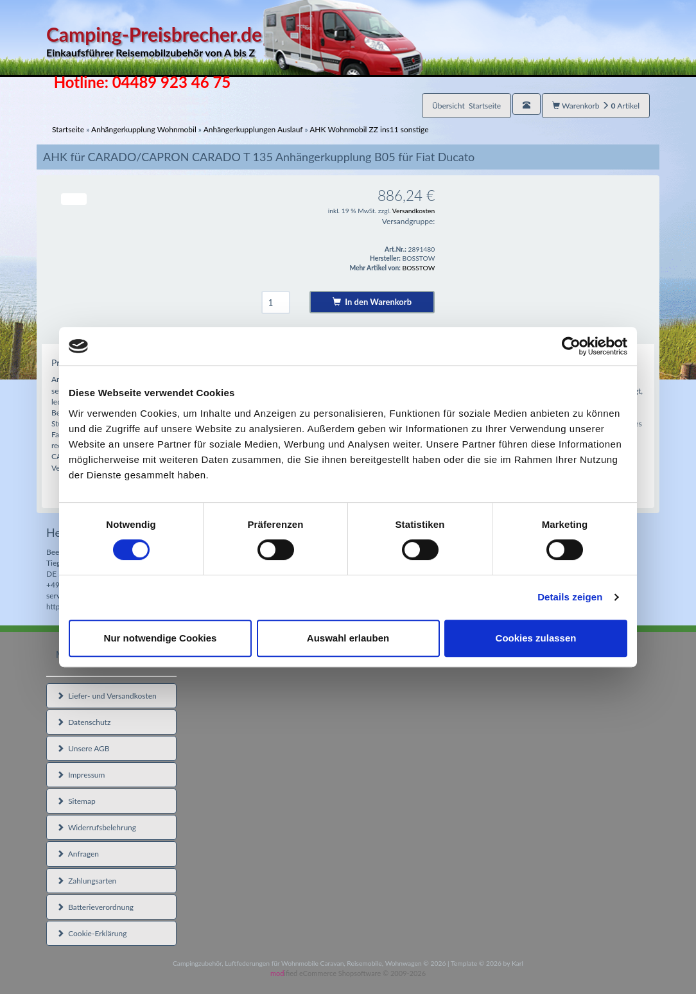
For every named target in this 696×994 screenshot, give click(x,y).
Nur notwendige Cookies (160, 637)
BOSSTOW (419, 268)
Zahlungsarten (86, 880)
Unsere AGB (83, 748)
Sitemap (76, 801)
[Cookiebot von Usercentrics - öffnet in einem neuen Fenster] (571, 346)
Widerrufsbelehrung (96, 827)
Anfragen (78, 854)
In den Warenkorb (372, 302)
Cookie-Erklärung (91, 933)
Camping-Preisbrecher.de (234, 41)
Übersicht (466, 105)
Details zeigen (569, 596)
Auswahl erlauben (348, 637)
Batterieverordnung (95, 907)
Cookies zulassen (536, 637)
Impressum (81, 775)
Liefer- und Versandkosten (107, 696)
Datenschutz (83, 722)
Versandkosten (413, 210)
